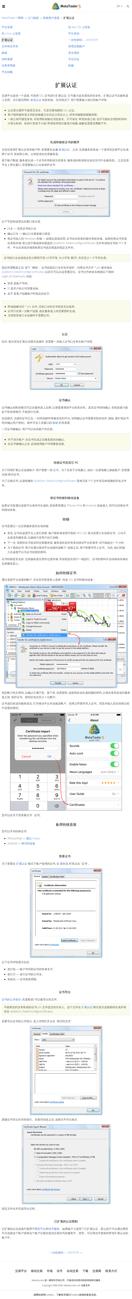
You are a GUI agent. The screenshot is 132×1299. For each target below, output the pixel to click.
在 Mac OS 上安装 (79, 27)
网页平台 (40, 1229)
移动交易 (37, 1271)
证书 (56, 470)
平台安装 (7, 27)
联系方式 (111, 1271)
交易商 (96, 1271)
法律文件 (85, 1285)
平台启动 (73, 33)
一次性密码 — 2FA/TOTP (83, 40)
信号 (60, 1271)
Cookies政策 (77, 1294)
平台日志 (73, 59)
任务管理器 (8, 65)
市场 (50, 1271)
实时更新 (7, 59)
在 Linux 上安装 (11, 33)
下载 (85, 1271)
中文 (118, 6)
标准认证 (35, 100)
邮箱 (4, 53)
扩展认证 (21, 863)
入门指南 (33, 18)
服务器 (64, 863)
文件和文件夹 (10, 46)
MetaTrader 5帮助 (13, 18)
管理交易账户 (76, 46)
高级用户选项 (51, 18)
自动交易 (72, 1271)
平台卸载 (7, 72)
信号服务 (53, 1229)
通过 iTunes (33, 838)
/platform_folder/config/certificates (23, 272)
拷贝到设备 (28, 843)
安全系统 (73, 53)
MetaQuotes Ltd (72, 1285)
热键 (71, 65)
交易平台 (21, 1271)
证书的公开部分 (11, 999)
